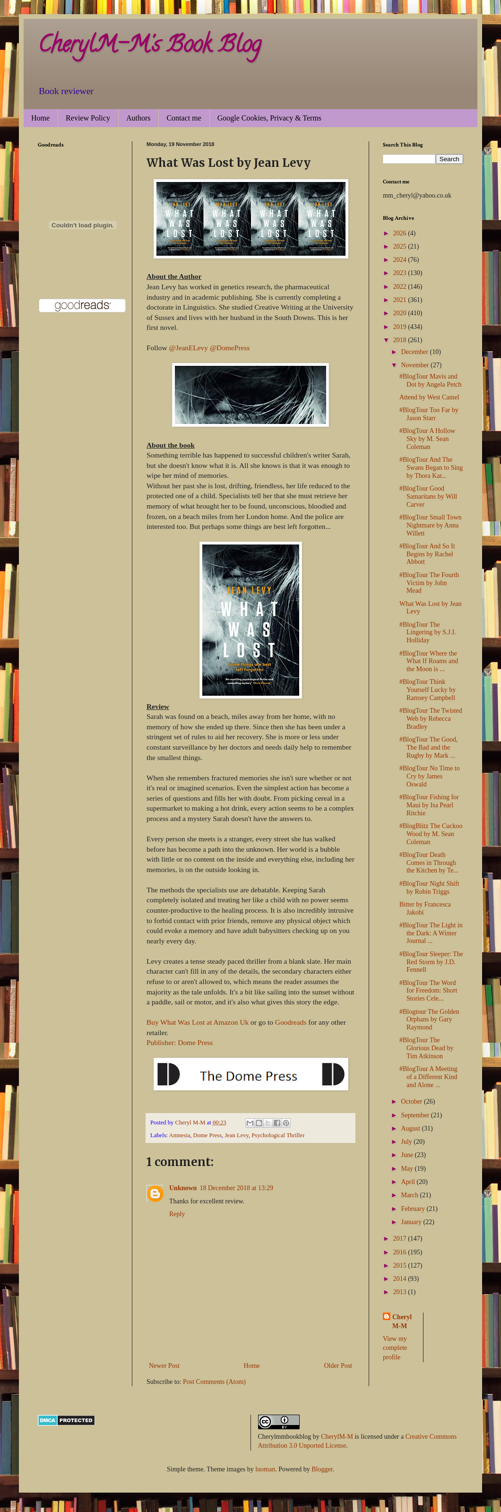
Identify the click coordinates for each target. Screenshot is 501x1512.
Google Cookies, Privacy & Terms (269, 118)
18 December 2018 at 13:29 (236, 1188)
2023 (400, 272)
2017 (400, 1238)
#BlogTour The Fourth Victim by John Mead (429, 583)
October (412, 1101)
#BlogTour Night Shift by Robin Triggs (429, 887)
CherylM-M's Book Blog (149, 46)
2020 (400, 313)
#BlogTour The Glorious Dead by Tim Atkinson (426, 1048)
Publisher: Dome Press (180, 1042)
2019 (400, 326)
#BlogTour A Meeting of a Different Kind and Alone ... (428, 1077)
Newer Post (164, 1365)
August (411, 1128)
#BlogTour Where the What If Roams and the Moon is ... (428, 661)
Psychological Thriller (277, 1135)
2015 (400, 1265)
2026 (400, 233)
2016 (400, 1252)
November (416, 365)
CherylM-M (337, 1436)
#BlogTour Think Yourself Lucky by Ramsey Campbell (427, 689)
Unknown (183, 1188)
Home (40, 118)
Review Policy (88, 118)
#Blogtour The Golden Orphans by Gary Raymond (429, 1019)
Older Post (338, 1365)
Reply (177, 1214)
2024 (400, 259)
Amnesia (179, 1135)
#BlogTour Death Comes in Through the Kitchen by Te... (428, 862)
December (415, 351)
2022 (400, 286)
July (407, 1141)
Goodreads (291, 1022)
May (408, 1168)
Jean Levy (237, 1135)
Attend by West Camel (429, 397)
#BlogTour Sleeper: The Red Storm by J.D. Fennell (431, 962)
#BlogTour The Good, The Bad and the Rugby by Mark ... (428, 747)
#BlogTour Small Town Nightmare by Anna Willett (430, 525)
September (416, 1115)
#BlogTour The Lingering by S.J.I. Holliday (427, 632)
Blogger (321, 1469)
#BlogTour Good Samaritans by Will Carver (428, 496)
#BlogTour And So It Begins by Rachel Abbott (427, 554)
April (408, 1181)
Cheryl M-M (402, 1321)
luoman (265, 1469)
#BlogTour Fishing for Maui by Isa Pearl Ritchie (429, 805)
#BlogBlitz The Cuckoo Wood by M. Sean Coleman (431, 834)
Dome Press (207, 1135)
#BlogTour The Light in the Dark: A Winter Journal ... (431, 933)
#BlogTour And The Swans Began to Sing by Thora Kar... (431, 467)
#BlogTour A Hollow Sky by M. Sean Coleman (427, 438)
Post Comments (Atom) (214, 1381)
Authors (138, 118)
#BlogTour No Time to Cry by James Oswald (429, 776)
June (408, 1154)
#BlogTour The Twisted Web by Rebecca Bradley (430, 718)
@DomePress (230, 348)
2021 (400, 299)
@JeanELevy (188, 348)
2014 (400, 1278)
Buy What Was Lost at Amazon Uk (198, 1022)
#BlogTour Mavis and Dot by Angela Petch (430, 380)
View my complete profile (395, 1348)
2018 (400, 340)
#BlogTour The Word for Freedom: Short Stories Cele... (428, 990)
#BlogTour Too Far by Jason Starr (428, 414)
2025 (400, 246)
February (413, 1208)
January (412, 1222)
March (410, 1195)
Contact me (183, 118)
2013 (400, 1292)
